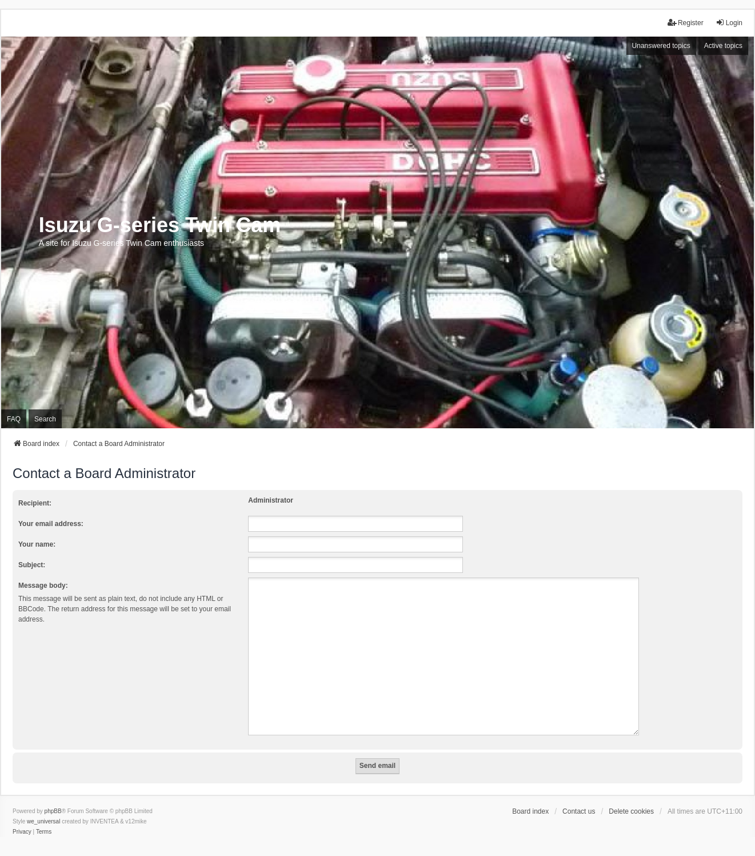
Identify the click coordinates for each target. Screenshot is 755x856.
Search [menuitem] (45, 419)
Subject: (31, 565)
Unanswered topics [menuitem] (661, 46)
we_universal (43, 808)
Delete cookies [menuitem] (631, 798)
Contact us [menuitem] (578, 798)
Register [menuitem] (686, 22)
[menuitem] (22, 818)
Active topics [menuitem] (723, 46)
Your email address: (50, 524)
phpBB (53, 797)
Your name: (36, 544)
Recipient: (34, 503)
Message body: (43, 586)
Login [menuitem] (729, 22)
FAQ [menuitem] (14, 419)
